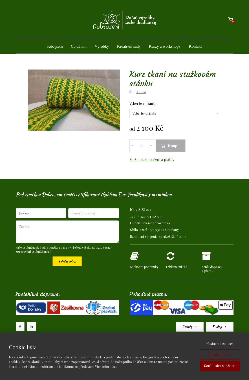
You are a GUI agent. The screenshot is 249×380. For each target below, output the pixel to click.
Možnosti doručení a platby (151, 159)
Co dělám (79, 46)
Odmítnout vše (220, 354)
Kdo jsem (55, 46)
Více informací (106, 366)
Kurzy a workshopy (165, 46)
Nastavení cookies (220, 343)
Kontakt (195, 46)
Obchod (141, 92)
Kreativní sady (129, 46)
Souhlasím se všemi (220, 365)
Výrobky (102, 46)
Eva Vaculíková (132, 194)
